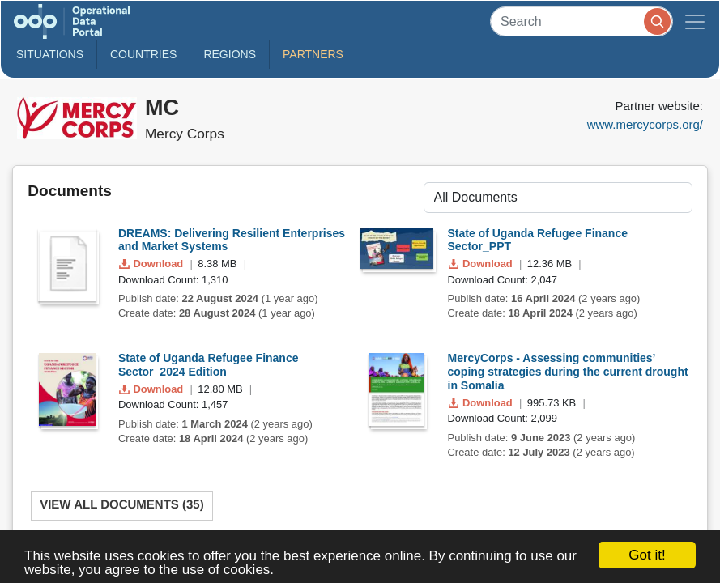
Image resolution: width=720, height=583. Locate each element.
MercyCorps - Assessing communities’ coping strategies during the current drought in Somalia (568, 371)
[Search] (581, 21)
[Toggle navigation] (695, 21)
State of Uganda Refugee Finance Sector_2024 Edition (208, 364)
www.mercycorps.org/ (645, 124)
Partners (313, 54)
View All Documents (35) (122, 505)
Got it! (646, 555)
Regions (229, 54)
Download (152, 263)
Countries (143, 54)
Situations (49, 54)
